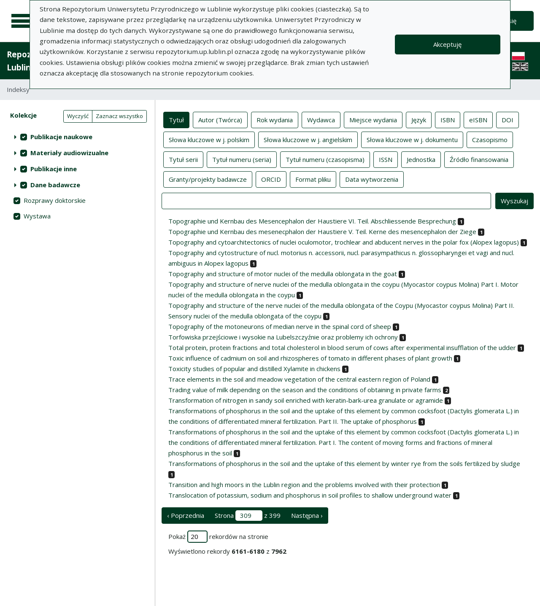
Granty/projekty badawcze (208, 178)
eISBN (478, 119)
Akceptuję (447, 44)
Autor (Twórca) (220, 119)
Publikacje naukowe (61, 136)
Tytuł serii (183, 159)
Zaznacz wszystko (119, 116)
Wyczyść (78, 116)
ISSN (385, 159)
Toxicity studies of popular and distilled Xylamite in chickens (254, 368)
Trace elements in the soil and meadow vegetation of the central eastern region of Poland (299, 379)
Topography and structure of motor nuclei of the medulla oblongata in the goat (282, 273)
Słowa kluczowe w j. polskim (209, 139)
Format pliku (313, 178)
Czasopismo (490, 139)
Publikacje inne (53, 168)
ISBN (447, 119)
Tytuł (176, 119)
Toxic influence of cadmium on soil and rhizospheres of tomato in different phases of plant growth (310, 358)
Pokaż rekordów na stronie (218, 537)
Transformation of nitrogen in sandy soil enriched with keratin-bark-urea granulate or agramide (305, 400)
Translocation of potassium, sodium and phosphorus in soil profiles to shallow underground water (309, 495)
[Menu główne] (22, 21)
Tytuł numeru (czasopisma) (325, 159)
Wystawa (37, 216)
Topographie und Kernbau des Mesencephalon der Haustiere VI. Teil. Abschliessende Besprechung (312, 221)
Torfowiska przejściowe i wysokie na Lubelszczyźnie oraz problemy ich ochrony (283, 337)
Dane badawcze (55, 184)
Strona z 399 (248, 515)
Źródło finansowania (479, 159)
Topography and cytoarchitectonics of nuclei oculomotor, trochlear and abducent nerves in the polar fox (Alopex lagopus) (343, 242)
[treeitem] (77, 136)
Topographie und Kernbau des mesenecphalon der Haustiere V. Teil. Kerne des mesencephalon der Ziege (322, 231)
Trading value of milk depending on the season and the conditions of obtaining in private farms (304, 389)
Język (418, 119)
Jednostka (421, 159)
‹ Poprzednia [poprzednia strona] (185, 515)
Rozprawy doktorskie (55, 200)
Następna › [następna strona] (307, 515)
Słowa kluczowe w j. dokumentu (412, 139)
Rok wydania (274, 119)
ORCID (271, 178)
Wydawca (321, 119)
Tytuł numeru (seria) (241, 159)
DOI (507, 119)
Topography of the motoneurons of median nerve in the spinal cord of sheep (279, 326)
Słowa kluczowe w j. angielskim (308, 139)
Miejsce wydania (373, 119)
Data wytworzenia (371, 178)
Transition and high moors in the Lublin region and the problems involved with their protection (304, 484)
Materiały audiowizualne (69, 152)
